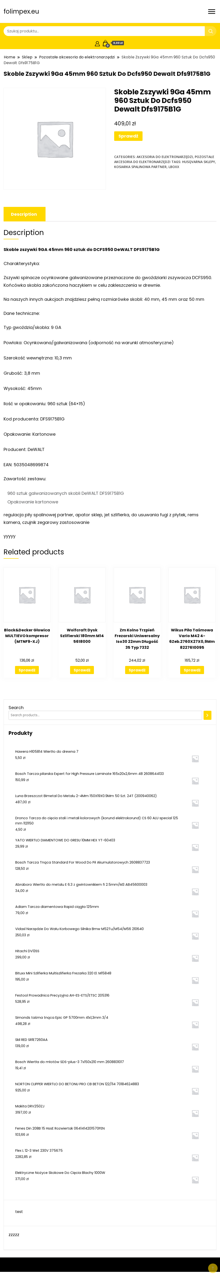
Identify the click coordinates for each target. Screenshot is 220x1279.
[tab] (24, 214)
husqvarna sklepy (198, 161)
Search (16, 708)
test (19, 1211)
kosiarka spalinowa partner (140, 166)
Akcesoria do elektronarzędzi (165, 156)
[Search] (207, 715)
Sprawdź (128, 136)
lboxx (174, 166)
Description (24, 214)
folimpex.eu (21, 11)
